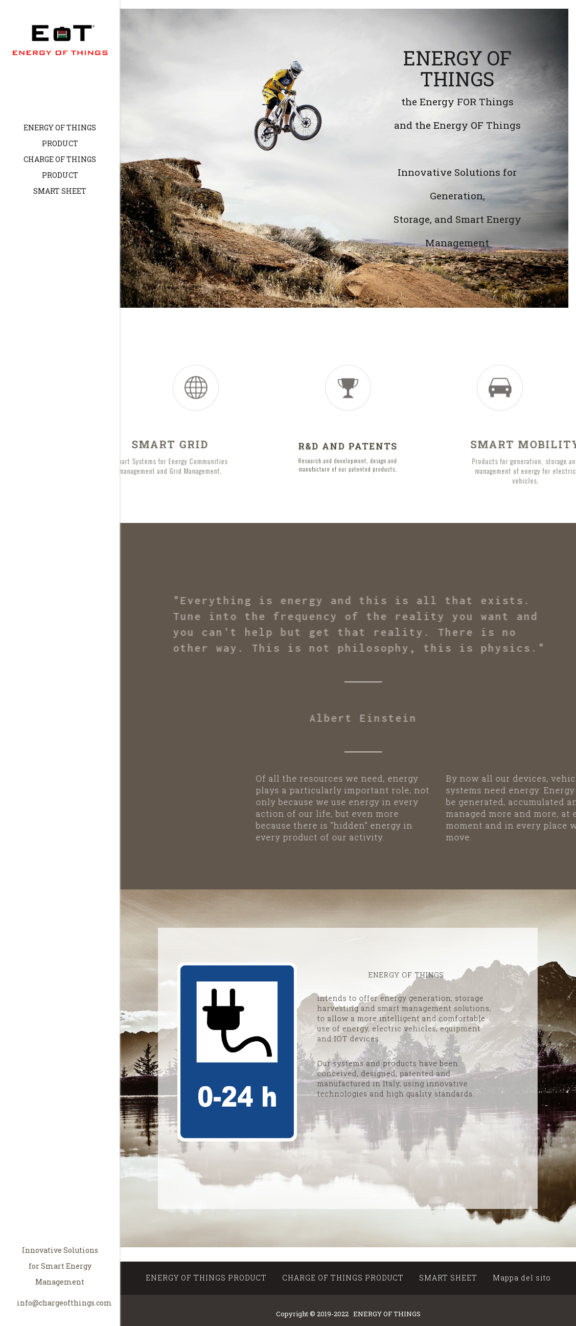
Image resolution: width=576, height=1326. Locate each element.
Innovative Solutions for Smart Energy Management (60, 1266)
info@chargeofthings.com (64, 1303)
